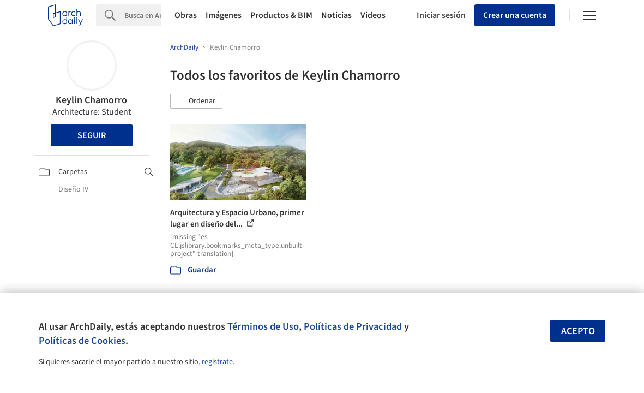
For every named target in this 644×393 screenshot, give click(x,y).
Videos (373, 15)
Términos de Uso (263, 326)
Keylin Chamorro (91, 100)
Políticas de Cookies (82, 341)
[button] (196, 101)
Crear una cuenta (514, 15)
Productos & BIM (281, 15)
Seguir (91, 135)
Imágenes (224, 15)
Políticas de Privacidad (353, 326)
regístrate (217, 361)
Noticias (336, 15)
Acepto (578, 331)
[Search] (142, 15)
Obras (185, 15)
